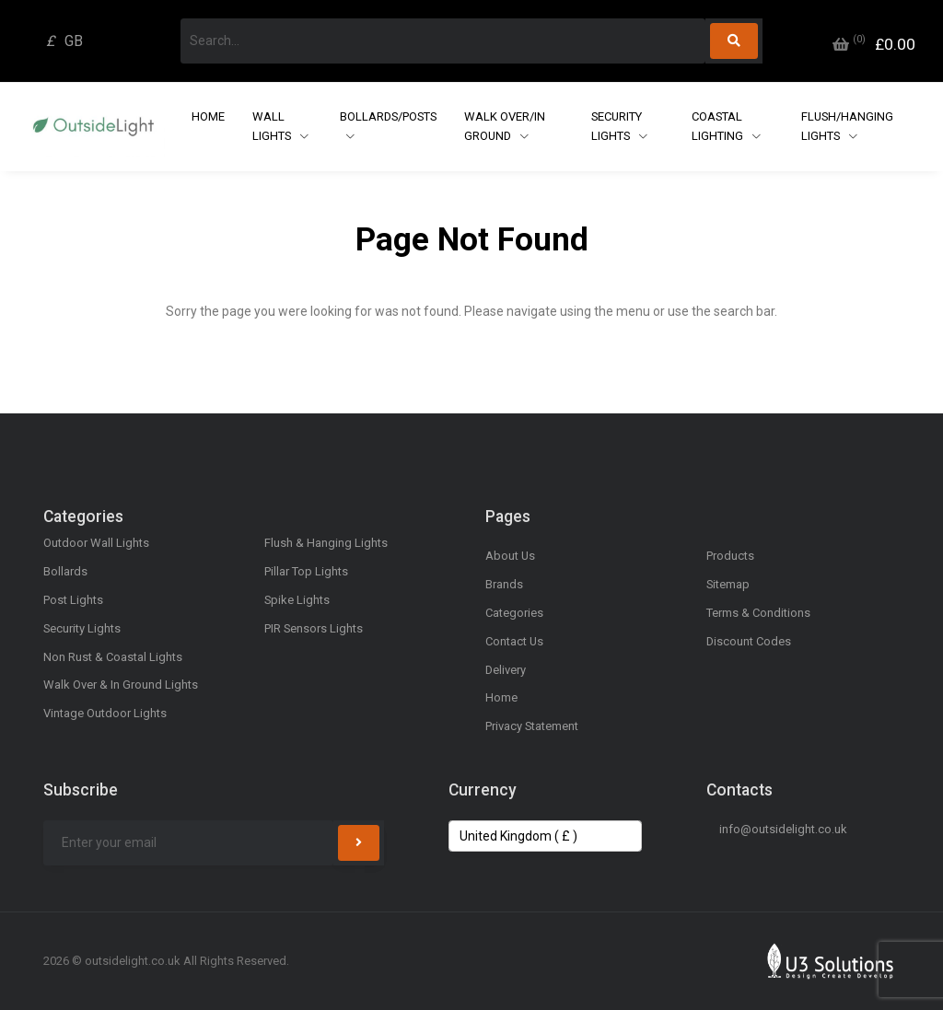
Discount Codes (748, 641)
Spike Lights (297, 600)
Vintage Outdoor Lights (105, 713)
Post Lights (73, 600)
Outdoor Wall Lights (96, 543)
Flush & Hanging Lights (326, 543)
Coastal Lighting (719, 126)
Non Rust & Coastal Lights (112, 657)
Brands (504, 584)
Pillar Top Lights (306, 571)
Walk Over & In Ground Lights (120, 684)
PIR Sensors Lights (313, 628)
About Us (510, 556)
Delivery (505, 670)
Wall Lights (273, 126)
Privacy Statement (531, 726)
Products (730, 556)
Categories (514, 613)
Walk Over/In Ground (504, 126)
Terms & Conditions (758, 613)
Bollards (65, 571)
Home (208, 116)
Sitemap (728, 584)
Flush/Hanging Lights (847, 126)
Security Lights (616, 126)
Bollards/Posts (388, 116)
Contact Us (514, 641)
